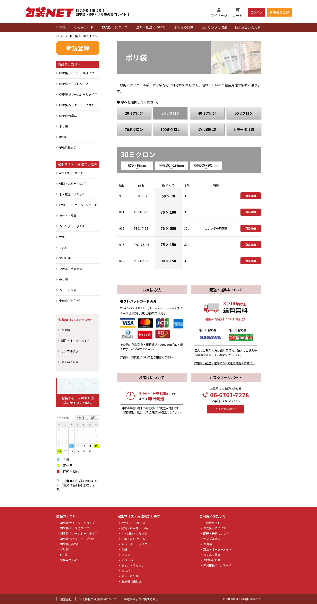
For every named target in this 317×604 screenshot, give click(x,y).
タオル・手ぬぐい (70, 269)
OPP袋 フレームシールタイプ (78, 94)
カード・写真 (67, 215)
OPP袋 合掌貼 (68, 116)
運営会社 (66, 599)
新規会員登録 (279, 12)
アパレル (65, 258)
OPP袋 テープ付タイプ (73, 84)
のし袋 (63, 279)
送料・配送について (151, 27)
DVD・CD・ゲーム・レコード (78, 205)
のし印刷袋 (207, 129)
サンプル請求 (214, 27)
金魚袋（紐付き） (70, 301)
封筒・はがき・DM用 (72, 184)
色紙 (62, 237)
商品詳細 (250, 196)
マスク (63, 247)
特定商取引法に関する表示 (141, 599)
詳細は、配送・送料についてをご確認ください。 (224, 363)
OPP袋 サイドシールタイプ (76, 73)
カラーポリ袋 (67, 290)
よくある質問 (184, 27)
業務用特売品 (67, 148)
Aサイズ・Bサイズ (71, 173)
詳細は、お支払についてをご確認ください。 (147, 357)
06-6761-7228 (225, 395)
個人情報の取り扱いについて (97, 599)
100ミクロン (170, 129)
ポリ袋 (73, 36)
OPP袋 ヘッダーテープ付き (76, 105)
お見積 (65, 330)
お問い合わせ (248, 27)
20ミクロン (134, 113)
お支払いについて (115, 27)
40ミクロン (207, 113)
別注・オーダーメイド (75, 341)
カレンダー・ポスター (73, 226)
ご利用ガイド (84, 27)
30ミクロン (89, 36)
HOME (61, 27)
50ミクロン (244, 113)
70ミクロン (134, 129)
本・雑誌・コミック (72, 194)
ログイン (256, 12)
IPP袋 (63, 137)
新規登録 (77, 48)
